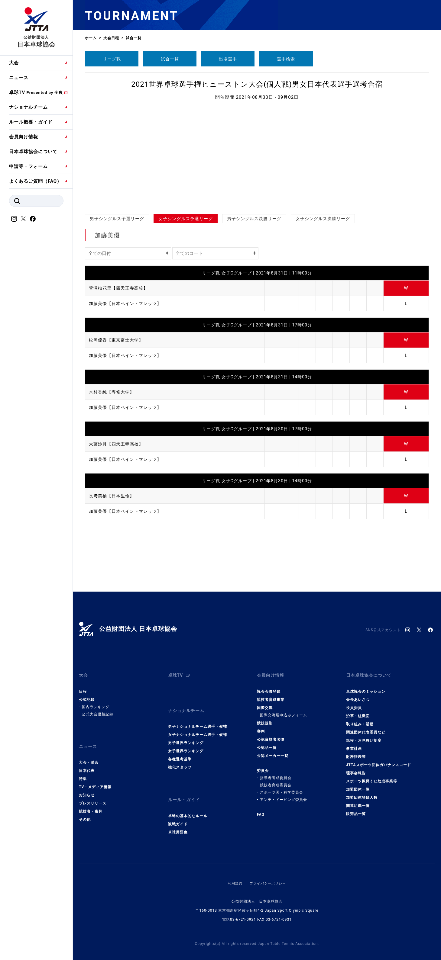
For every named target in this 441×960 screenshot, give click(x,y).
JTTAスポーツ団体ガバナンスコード (378, 761)
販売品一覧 (356, 810)
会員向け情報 (23, 137)
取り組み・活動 (360, 720)
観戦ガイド (178, 813)
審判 (261, 728)
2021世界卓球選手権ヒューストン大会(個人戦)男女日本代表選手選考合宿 (257, 84)
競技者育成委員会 (275, 781)
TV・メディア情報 (95, 780)
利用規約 (234, 873)
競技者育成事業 (270, 696)
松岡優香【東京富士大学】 (118, 340)
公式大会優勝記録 (97, 710)
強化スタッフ (180, 760)
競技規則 (265, 720)
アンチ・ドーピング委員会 (283, 796)
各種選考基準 (180, 752)
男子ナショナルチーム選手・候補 (197, 720)
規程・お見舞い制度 (363, 737)
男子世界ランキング (185, 736)
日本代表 (87, 764)
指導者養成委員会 (275, 774)
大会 (14, 63)
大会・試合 (89, 755)
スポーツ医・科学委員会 (281, 789)
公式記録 (87, 696)
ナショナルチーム (28, 107)
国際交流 (265, 704)
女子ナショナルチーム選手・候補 (197, 728)
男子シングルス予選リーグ (117, 218)
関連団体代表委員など (365, 729)
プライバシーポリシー (268, 873)
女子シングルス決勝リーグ (323, 218)
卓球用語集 (178, 822)
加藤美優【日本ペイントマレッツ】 (127, 303)
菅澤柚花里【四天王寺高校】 (120, 288)
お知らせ (87, 788)
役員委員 (354, 704)
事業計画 (354, 745)
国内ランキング (95, 703)
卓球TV (36, 92)
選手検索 (286, 58)
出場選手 (228, 58)
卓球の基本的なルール (187, 805)
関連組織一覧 (358, 802)
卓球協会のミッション (365, 688)
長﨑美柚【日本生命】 (113, 496)
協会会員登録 (268, 688)
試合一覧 (170, 58)
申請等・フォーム (28, 166)
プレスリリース (92, 796)
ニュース (18, 77)
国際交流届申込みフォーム (283, 711)
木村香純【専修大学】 (113, 392)
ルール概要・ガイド (31, 122)
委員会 (263, 767)
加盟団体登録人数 (362, 794)
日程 (83, 688)
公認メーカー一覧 (272, 752)
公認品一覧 (267, 744)
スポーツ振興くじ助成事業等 (371, 777)
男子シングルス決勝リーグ (254, 218)
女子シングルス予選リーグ (185, 218)
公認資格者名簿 (270, 736)
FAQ (260, 811)
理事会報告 (356, 769)
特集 (83, 772)
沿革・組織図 (358, 712)
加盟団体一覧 (358, 786)
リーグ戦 (112, 58)
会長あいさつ (358, 696)
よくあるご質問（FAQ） (35, 181)
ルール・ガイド (185, 791)
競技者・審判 (90, 804)
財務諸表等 (356, 753)
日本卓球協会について (33, 151)
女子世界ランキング (185, 744)
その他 (85, 813)
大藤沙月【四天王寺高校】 (118, 444)
